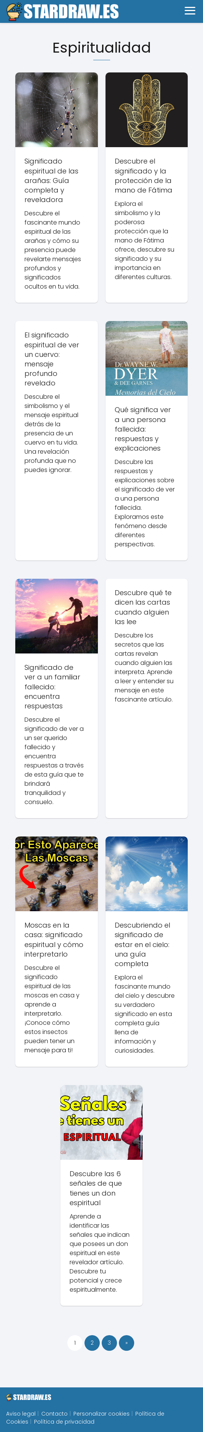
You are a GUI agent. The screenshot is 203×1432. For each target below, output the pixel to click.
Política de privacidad (64, 1422)
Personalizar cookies (101, 1414)
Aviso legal (21, 1414)
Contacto (54, 1414)
